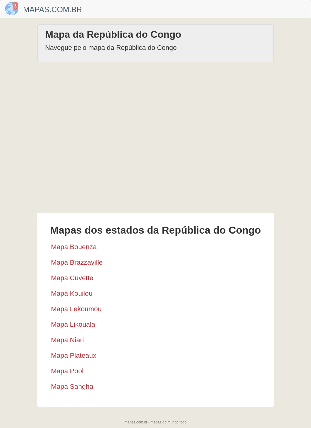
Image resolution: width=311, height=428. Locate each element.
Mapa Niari (67, 340)
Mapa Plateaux (73, 355)
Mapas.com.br (52, 9)
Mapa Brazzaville (77, 262)
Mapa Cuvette (72, 278)
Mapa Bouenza (74, 247)
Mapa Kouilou (72, 293)
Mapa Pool (67, 371)
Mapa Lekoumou (76, 309)
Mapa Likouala (73, 324)
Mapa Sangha (72, 386)
